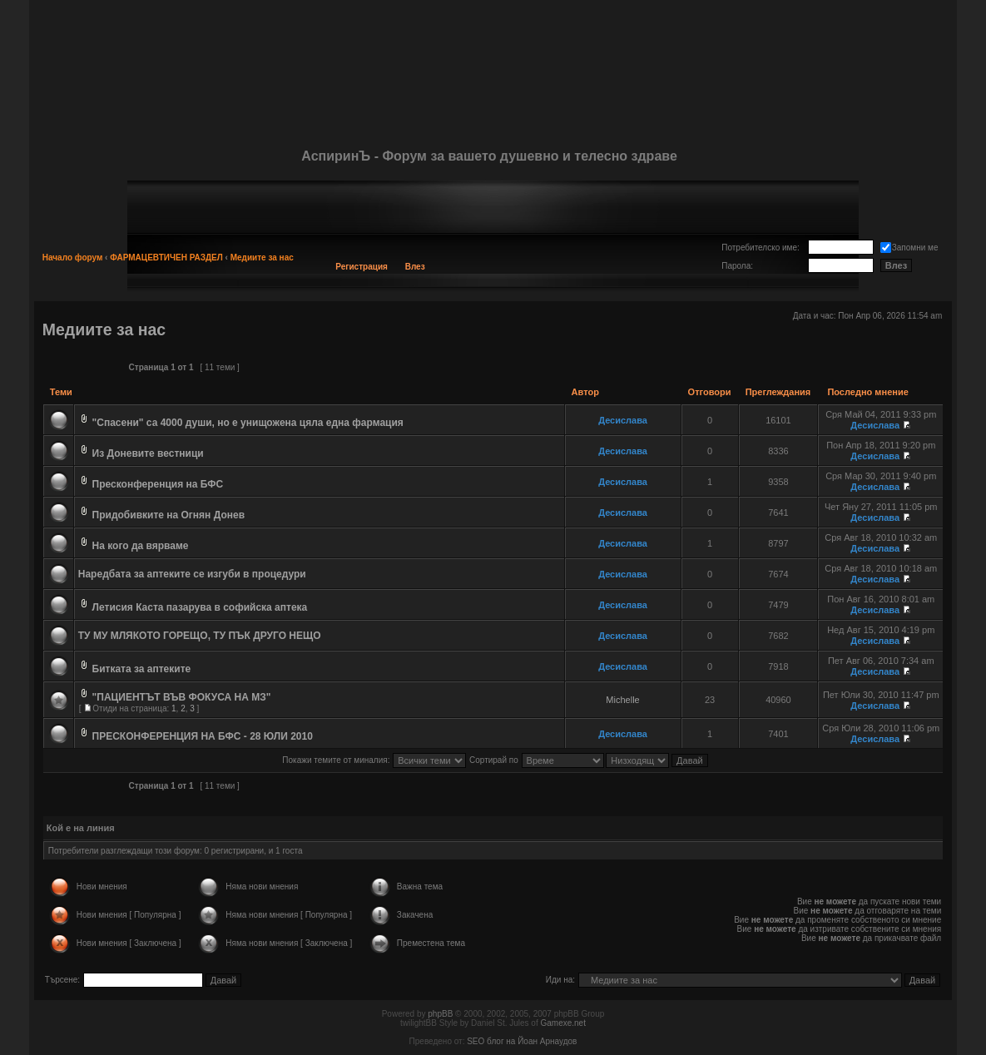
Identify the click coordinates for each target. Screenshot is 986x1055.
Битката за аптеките (141, 669)
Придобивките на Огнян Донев (168, 515)
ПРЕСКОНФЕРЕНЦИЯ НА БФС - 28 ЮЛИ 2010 (202, 736)
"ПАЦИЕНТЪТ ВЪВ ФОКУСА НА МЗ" (181, 697)
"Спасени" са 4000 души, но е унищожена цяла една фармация (248, 422)
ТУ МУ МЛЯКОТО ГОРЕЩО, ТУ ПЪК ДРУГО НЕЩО (199, 635)
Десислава (622, 420)
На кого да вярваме (140, 546)
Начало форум (72, 257)
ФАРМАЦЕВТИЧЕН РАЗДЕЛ (166, 257)
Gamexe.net (562, 1023)
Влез (415, 266)
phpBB (440, 1013)
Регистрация (361, 266)
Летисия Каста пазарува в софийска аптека (200, 607)
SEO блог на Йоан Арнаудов (522, 1041)
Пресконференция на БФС (158, 484)
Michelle (622, 700)
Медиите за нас (262, 257)
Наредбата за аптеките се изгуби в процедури (192, 574)
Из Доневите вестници (148, 453)
